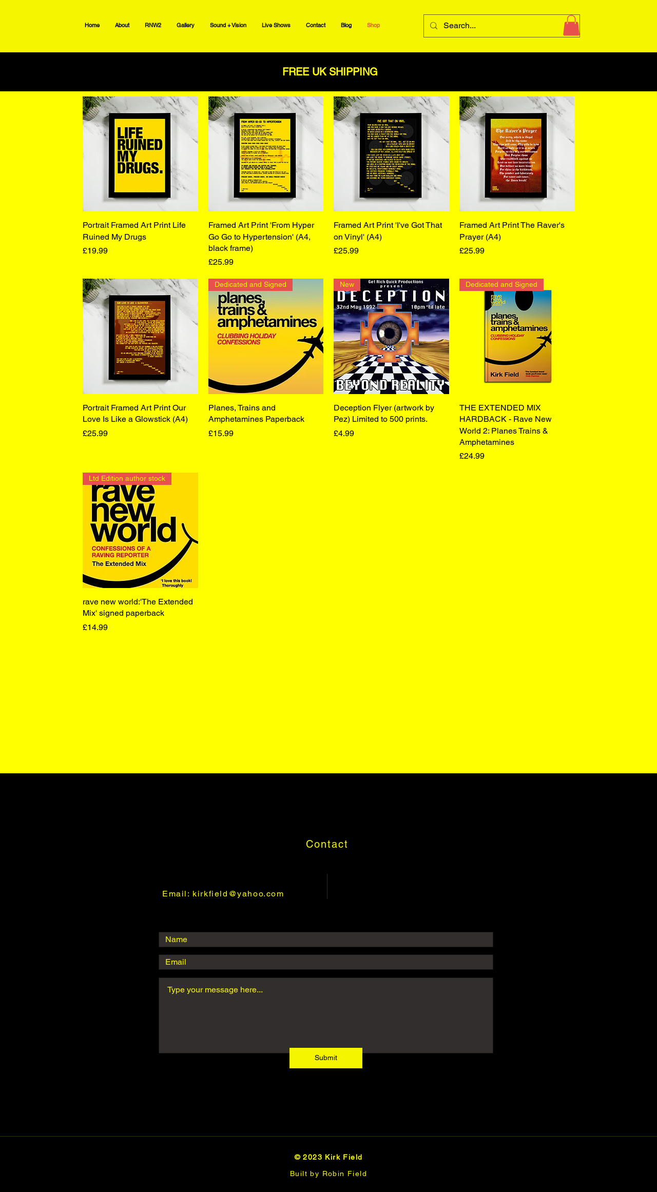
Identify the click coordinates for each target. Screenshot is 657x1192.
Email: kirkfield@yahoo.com (223, 893)
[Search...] (500, 26)
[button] (571, 25)
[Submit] (325, 1058)
